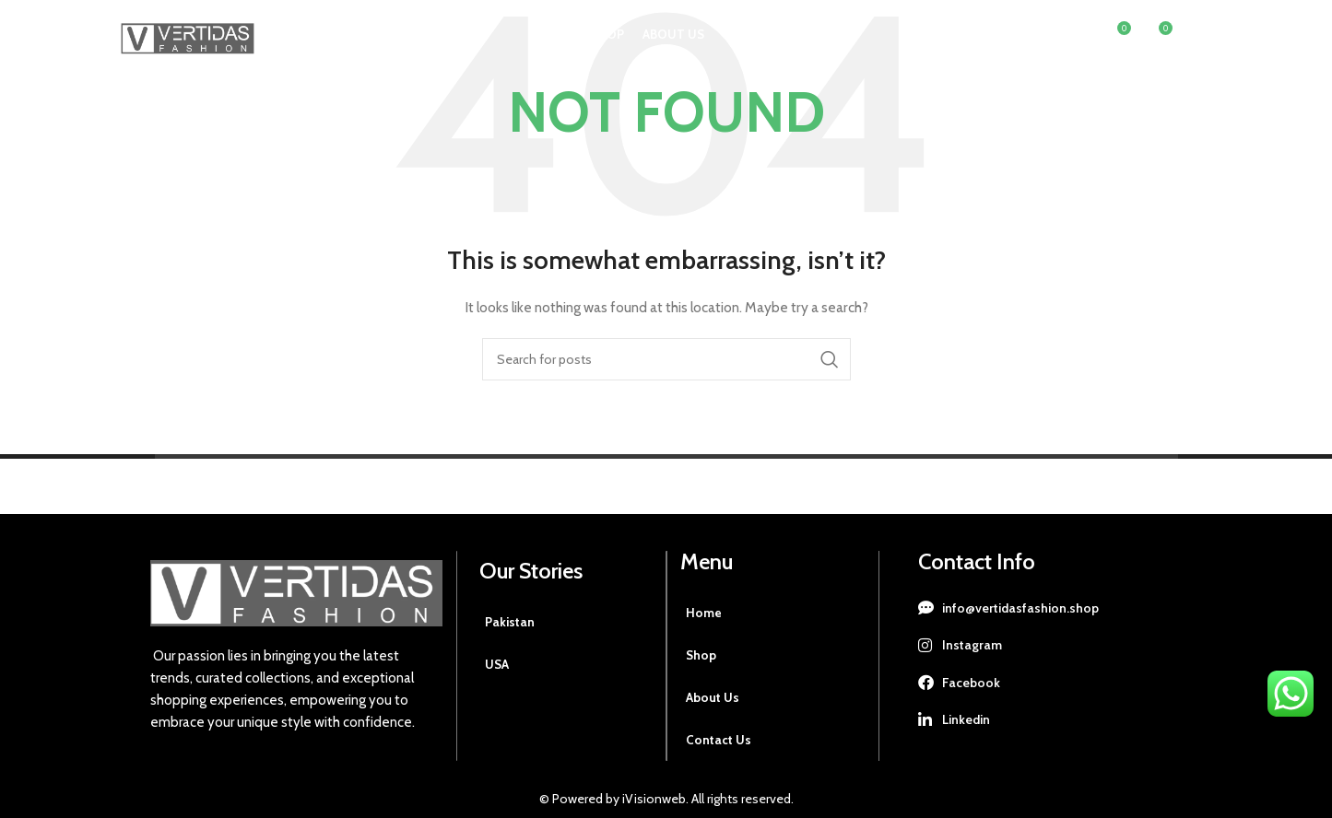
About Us (712, 697)
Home (704, 612)
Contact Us (718, 739)
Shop (701, 655)
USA (497, 664)
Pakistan (510, 622)
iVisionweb (652, 798)
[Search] (1076, 41)
